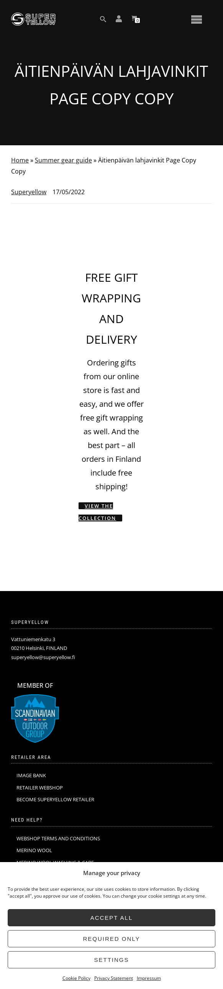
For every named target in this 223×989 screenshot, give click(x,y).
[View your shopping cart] (134, 19)
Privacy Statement (113, 978)
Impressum (149, 978)
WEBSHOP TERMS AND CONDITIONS (58, 838)
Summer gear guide (63, 160)
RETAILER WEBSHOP (39, 787)
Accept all (111, 917)
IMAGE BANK (31, 775)
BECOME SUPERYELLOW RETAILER (55, 799)
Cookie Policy (76, 978)
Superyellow (28, 192)
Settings (111, 960)
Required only (111, 938)
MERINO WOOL (34, 850)
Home (20, 160)
